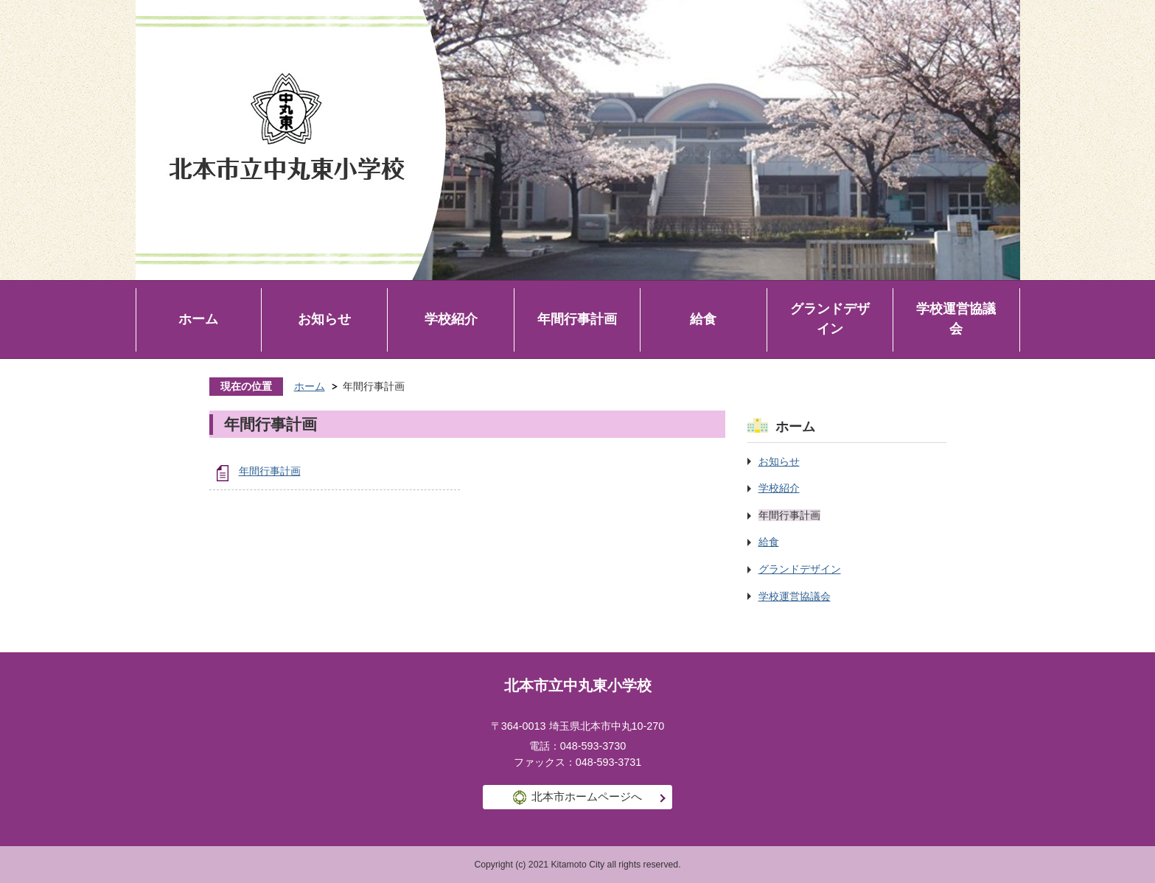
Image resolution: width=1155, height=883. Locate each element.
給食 (703, 319)
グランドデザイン (830, 318)
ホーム (198, 319)
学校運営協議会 (956, 318)
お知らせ (324, 319)
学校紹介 (451, 319)
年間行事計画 (577, 319)
